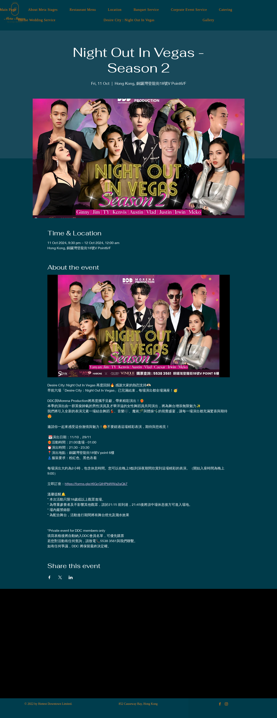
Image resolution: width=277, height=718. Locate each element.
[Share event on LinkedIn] (71, 577)
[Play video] (138, 326)
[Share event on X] (60, 577)
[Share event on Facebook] (49, 577)
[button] (208, 20)
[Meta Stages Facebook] (220, 704)
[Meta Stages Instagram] (226, 704)
